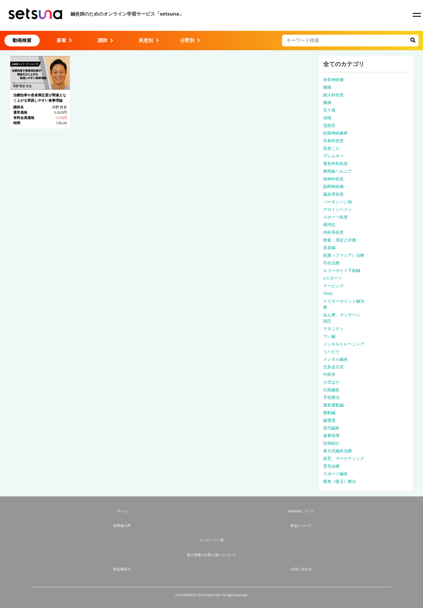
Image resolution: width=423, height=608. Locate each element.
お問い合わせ (301, 569)
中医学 (329, 374)
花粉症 (329, 125)
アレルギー (333, 156)
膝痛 (327, 102)
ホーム (122, 511)
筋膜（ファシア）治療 (343, 255)
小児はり (331, 382)
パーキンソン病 (337, 201)
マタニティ (333, 328)
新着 (64, 40)
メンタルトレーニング (343, 344)
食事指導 (331, 435)
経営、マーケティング (343, 458)
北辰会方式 (333, 366)
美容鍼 (329, 247)
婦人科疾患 (333, 95)
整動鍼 (329, 412)
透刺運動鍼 (333, 405)
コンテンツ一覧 (211, 540)
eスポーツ (332, 278)
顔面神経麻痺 (335, 133)
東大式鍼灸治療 (337, 451)
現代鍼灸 (331, 428)
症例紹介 (331, 443)
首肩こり (331, 148)
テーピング (333, 285)
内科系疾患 (333, 232)
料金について (301, 526)
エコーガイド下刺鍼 (341, 270)
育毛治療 (331, 466)
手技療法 (331, 397)
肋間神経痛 (333, 186)
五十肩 (329, 110)
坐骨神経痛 (333, 79)
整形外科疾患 (335, 163)
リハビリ (331, 351)
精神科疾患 (333, 179)
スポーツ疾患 (335, 217)
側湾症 (329, 224)
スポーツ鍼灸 (335, 473)
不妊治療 (331, 263)
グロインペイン (337, 209)
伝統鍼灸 (331, 389)
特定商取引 (122, 569)
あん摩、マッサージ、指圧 (343, 318)
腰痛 (327, 87)
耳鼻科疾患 (333, 140)
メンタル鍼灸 (335, 359)
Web (328, 293)
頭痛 (327, 117)
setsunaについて (301, 511)
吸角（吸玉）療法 (339, 481)
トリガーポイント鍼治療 (343, 304)
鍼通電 (329, 420)
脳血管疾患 (333, 194)
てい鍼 (329, 336)
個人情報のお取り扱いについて (211, 555)
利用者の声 (122, 526)
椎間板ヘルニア (337, 171)
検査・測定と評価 (339, 240)
